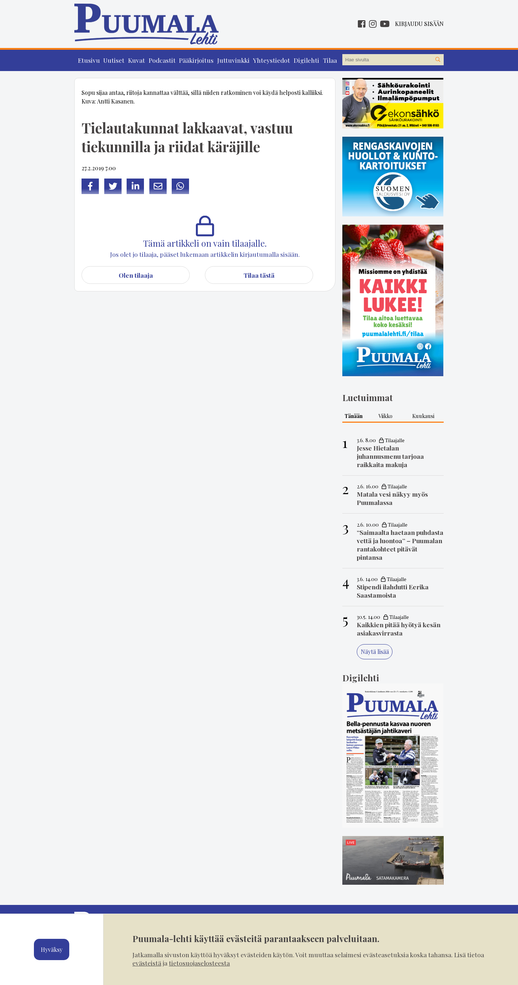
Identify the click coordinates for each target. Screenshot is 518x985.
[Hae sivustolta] (438, 59)
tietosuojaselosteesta (199, 963)
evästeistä (146, 963)
